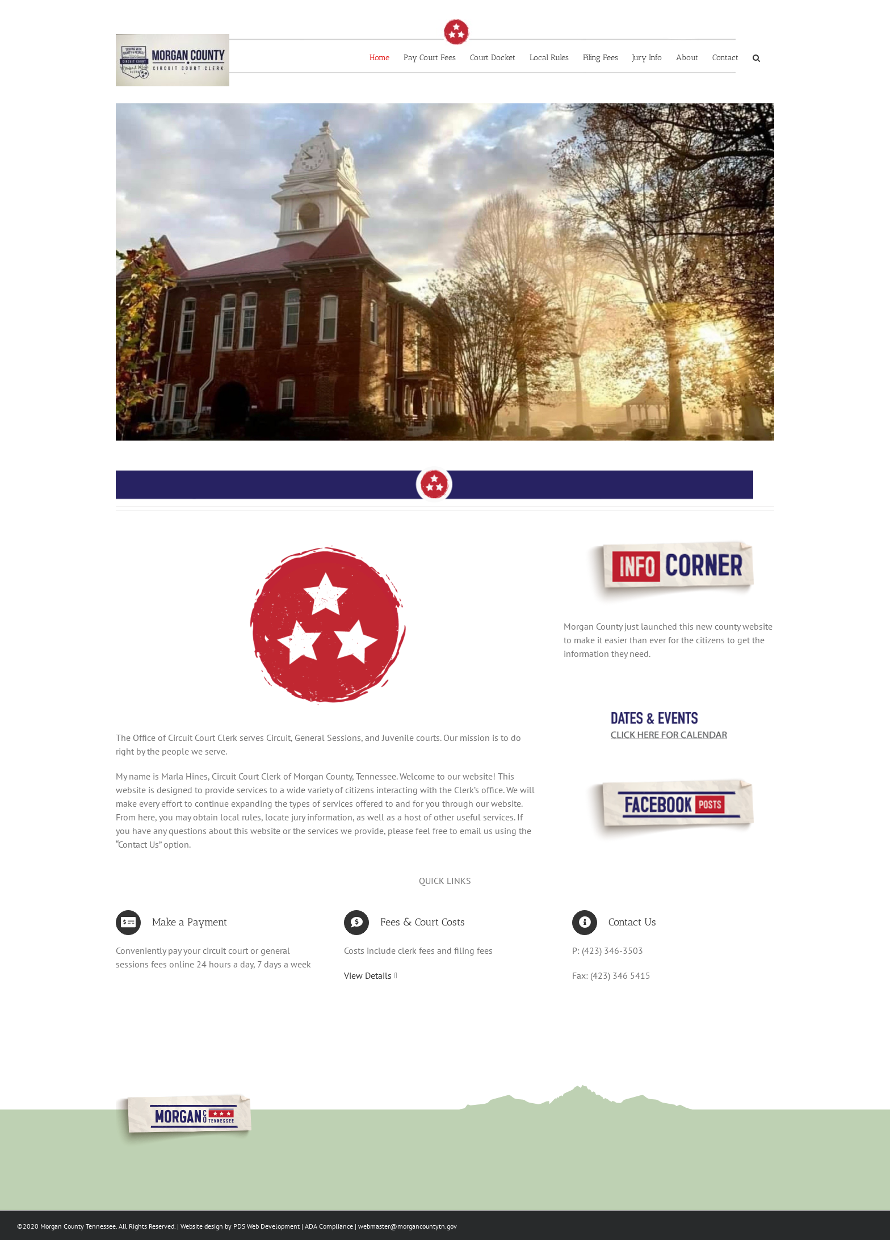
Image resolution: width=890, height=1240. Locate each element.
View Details (368, 975)
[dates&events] (669, 718)
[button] (756, 58)
